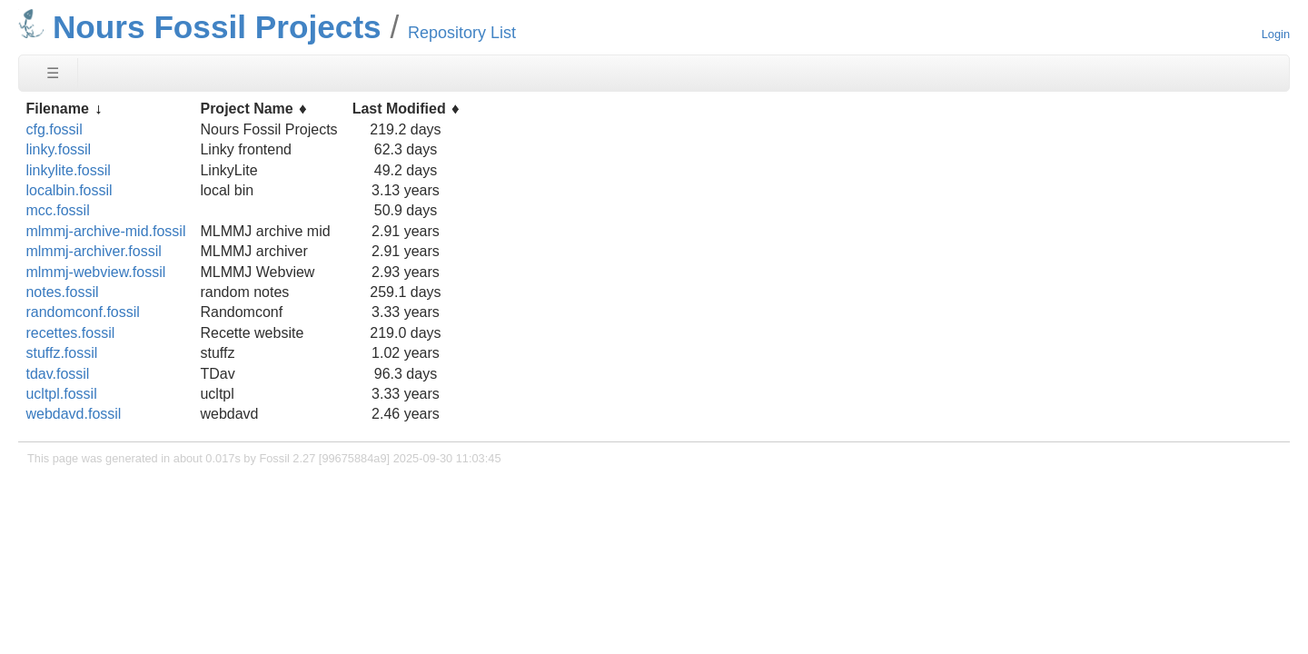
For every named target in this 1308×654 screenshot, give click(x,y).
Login (1276, 34)
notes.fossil (61, 292)
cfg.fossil (53, 129)
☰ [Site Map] (52, 73)
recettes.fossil (69, 333)
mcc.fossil (57, 210)
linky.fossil (58, 149)
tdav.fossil (57, 374)
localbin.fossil (68, 190)
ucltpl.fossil (60, 393)
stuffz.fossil (61, 353)
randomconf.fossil (82, 312)
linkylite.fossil (67, 170)
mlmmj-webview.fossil (95, 272)
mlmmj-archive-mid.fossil (105, 231)
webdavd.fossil (73, 413)
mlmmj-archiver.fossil (93, 251)
